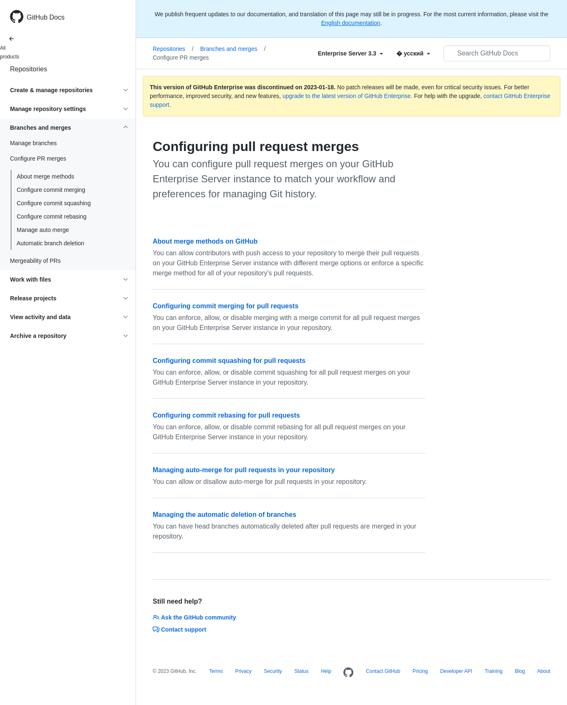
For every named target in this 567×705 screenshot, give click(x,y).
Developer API (456, 671)
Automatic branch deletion (50, 243)
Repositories (28, 69)
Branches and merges (233, 48)
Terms (216, 671)
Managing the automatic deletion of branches (224, 514)
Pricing (420, 671)
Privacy (243, 671)
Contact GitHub (383, 671)
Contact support (179, 629)
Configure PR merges (181, 57)
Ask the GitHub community (194, 617)
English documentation (351, 23)
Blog (520, 671)
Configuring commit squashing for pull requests (229, 360)
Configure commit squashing (54, 203)
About (543, 671)
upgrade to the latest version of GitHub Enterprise (346, 96)
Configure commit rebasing (51, 216)
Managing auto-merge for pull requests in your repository (244, 469)
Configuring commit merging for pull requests (225, 306)
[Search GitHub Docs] (497, 53)
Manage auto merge (43, 230)
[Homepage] (348, 672)
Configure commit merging (51, 189)
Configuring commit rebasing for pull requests (226, 415)
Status (301, 671)
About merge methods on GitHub (205, 241)
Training (493, 671)
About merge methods (45, 176)
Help (326, 671)
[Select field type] (350, 53)
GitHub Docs (46, 17)
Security (273, 671)
